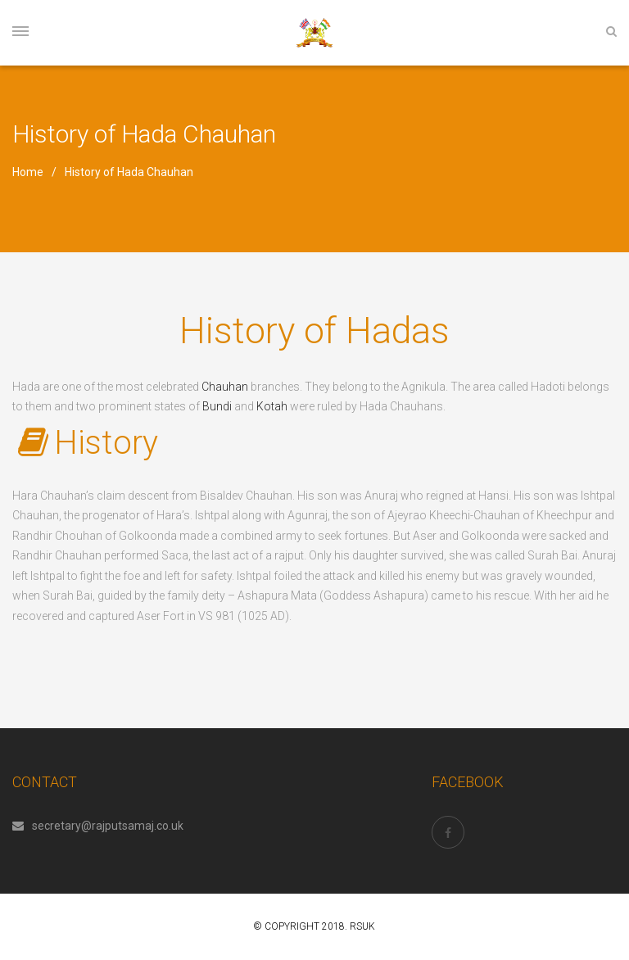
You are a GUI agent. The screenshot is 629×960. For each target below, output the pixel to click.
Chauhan (224, 386)
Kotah (271, 406)
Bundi (217, 406)
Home (27, 172)
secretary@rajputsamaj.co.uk (97, 825)
